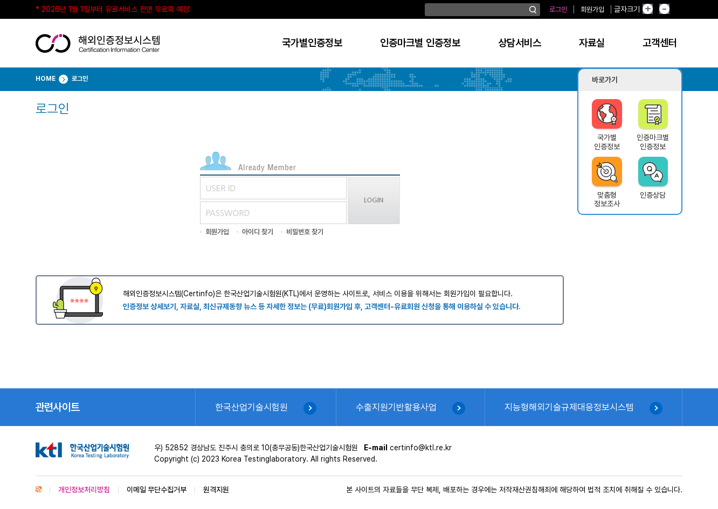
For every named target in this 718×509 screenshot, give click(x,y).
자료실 (592, 43)
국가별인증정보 (312, 43)
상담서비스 (519, 43)
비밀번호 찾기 (304, 232)
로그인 (558, 9)
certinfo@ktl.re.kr (421, 447)
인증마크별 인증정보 (420, 43)
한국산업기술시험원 (251, 407)
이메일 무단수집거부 (157, 489)
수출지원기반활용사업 (396, 407)
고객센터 (660, 43)
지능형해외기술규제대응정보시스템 (569, 407)
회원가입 (592, 9)
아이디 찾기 (257, 232)
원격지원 (216, 489)
